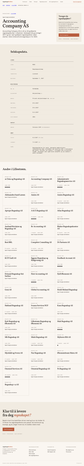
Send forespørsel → (65, 35)
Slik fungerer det (51, 451)
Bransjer (36, 1)
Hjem (4, 5)
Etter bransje (32, 453)
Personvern (68, 451)
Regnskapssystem (43, 1)
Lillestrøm (14, 5)
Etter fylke (31, 451)
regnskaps (8, 1)
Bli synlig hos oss (70, 450)
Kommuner (25, 1)
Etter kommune (32, 450)
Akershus (8, 5)
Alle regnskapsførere (53, 1)
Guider (61, 1)
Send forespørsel (77, 1)
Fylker (30, 1)
